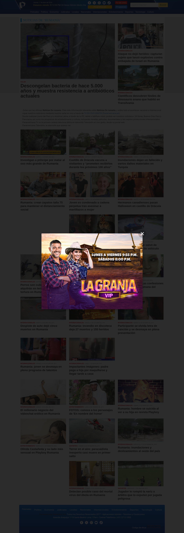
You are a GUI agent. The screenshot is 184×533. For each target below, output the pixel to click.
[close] (142, 234)
